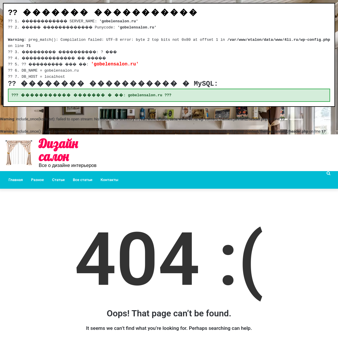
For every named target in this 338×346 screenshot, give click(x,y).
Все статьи (83, 180)
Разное (37, 180)
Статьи (58, 180)
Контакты (109, 180)
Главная (15, 180)
